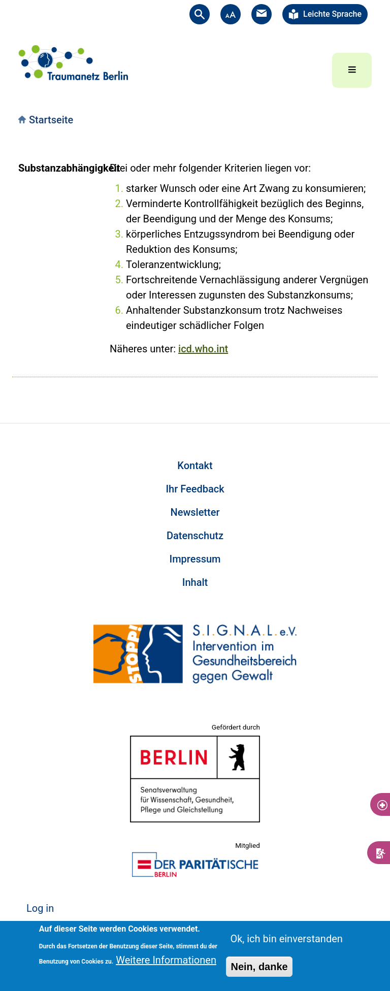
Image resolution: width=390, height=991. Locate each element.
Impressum (194, 559)
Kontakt (194, 465)
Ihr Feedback (195, 489)
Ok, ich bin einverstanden (286, 939)
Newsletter (195, 512)
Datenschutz (195, 536)
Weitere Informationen (166, 960)
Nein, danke (259, 966)
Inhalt (195, 582)
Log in (40, 908)
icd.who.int (203, 349)
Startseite (51, 120)
